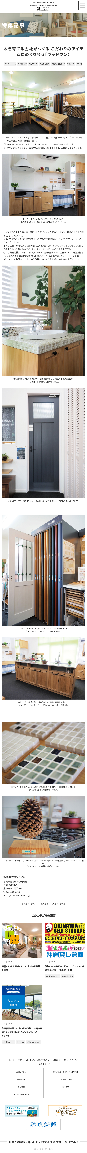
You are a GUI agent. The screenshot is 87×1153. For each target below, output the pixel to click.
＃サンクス (20, 1042)
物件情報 (44, 1064)
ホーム (11, 1060)
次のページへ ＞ (59, 904)
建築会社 (57, 1060)
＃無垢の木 (33, 63)
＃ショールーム (10, 63)
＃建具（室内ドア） (58, 63)
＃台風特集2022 (8, 1042)
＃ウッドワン (22, 63)
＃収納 (79, 63)
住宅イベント (23, 1060)
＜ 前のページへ (28, 904)
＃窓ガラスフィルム (33, 1042)
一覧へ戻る (43, 903)
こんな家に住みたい (40, 1060)
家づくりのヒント (71, 1060)
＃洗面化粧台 (45, 63)
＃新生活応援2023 (52, 976)
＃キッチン (71, 63)
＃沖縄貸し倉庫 (67, 976)
